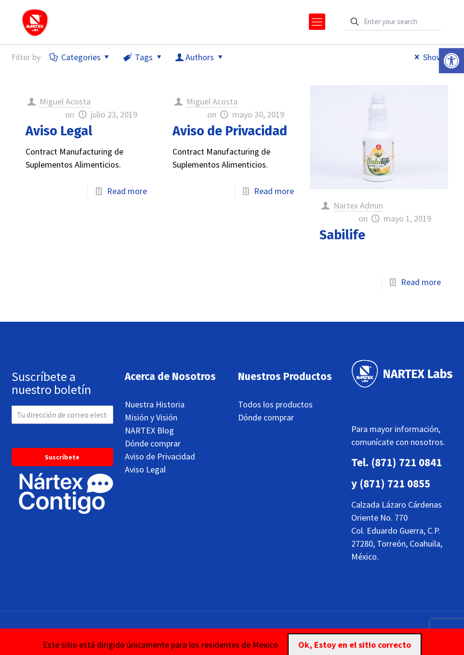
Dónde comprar (153, 443)
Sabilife (342, 235)
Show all (431, 57)
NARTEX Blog (149, 430)
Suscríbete (62, 457)
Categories (80, 57)
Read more (127, 190)
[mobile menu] (317, 21)
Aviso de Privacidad (229, 131)
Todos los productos (275, 404)
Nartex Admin (358, 205)
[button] (451, 60)
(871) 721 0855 (394, 483)
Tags (143, 57)
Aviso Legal (59, 131)
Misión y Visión (151, 417)
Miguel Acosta (65, 101)
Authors (199, 57)
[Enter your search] (393, 22)
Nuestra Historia (155, 404)
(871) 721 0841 (406, 462)
